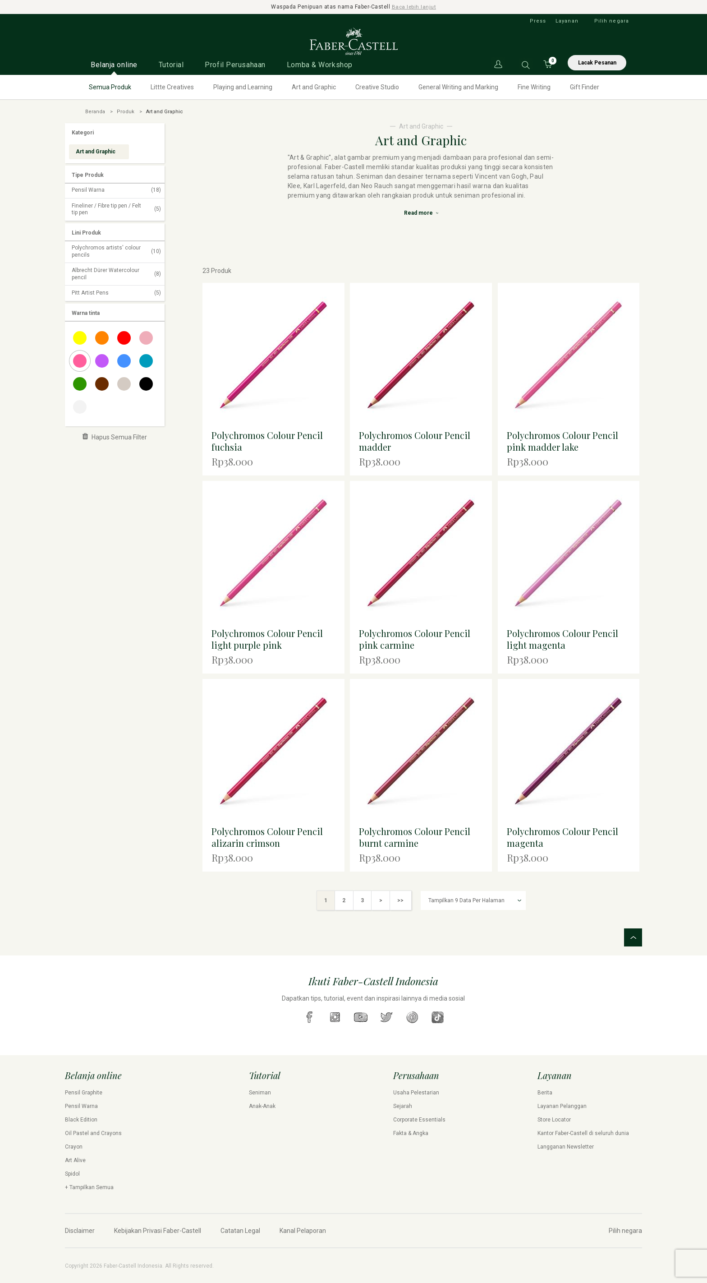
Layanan (567, 20)
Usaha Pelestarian (416, 1092)
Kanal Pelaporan (303, 1230)
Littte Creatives (172, 86)
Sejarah (402, 1105)
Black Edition (81, 1119)
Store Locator (554, 1119)
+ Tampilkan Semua (89, 1187)
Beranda (95, 111)
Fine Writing (534, 86)
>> (402, 900)
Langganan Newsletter (565, 1146)
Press (538, 20)
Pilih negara (611, 20)
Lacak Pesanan (597, 62)
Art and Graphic (314, 86)
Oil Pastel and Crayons (93, 1132)
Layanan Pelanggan (562, 1105)
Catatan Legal (240, 1230)
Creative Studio (377, 86)
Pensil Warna (116, 190)
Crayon (74, 1146)
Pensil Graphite (83, 1092)
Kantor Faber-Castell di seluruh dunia (583, 1132)
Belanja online (114, 64)
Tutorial (171, 64)
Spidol (72, 1173)
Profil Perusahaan (235, 64)
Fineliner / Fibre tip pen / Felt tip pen (116, 209)
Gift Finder (584, 86)
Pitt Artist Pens (116, 293)
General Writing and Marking (458, 86)
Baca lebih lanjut (414, 7)
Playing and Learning (242, 86)
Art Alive (75, 1160)
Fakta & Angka (410, 1132)
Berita (544, 1092)
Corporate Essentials (419, 1119)
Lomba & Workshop (320, 64)
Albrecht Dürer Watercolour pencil (116, 274)
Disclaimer (80, 1230)
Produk (125, 111)
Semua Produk (110, 86)
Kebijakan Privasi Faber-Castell (157, 1230)
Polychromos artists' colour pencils (116, 251)
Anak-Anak (262, 1105)
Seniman (260, 1092)
